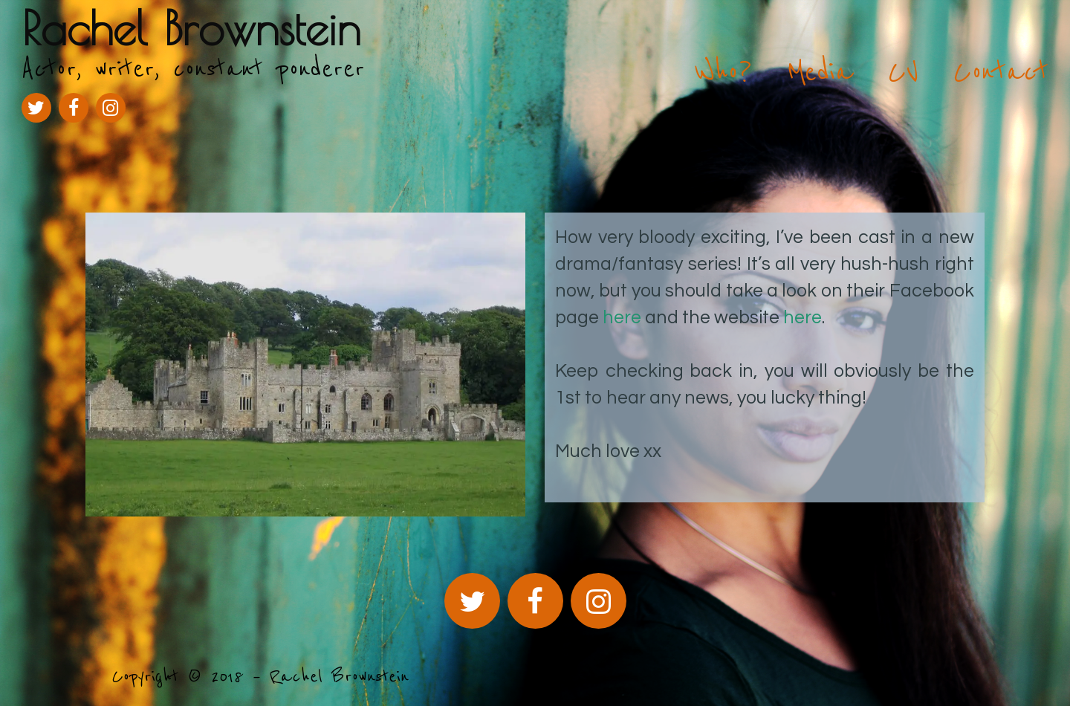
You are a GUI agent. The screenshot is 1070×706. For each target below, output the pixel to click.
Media (820, 72)
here (622, 317)
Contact (1000, 72)
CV (903, 72)
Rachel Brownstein (191, 28)
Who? (723, 72)
